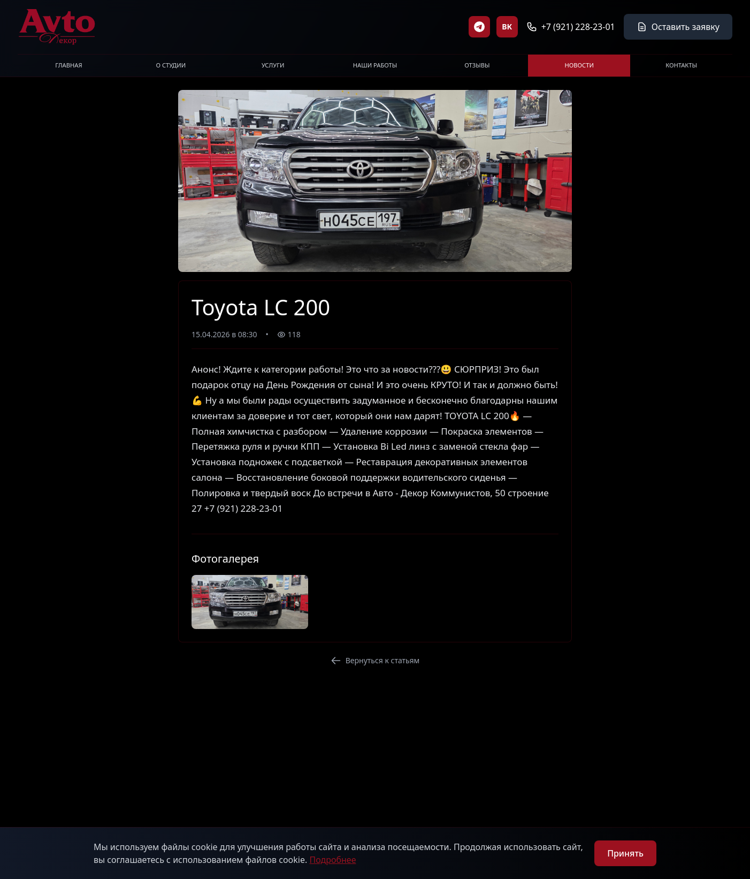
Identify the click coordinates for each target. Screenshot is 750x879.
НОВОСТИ (579, 65)
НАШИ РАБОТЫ (375, 65)
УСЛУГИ (273, 65)
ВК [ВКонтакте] (507, 26)
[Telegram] (479, 26)
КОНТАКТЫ (681, 65)
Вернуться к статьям (375, 660)
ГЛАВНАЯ (68, 65)
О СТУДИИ (171, 65)
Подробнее (332, 860)
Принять (625, 853)
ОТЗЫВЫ (476, 65)
